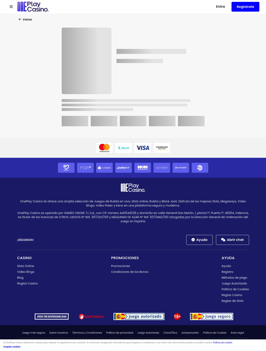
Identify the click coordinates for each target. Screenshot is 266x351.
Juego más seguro (33, 332)
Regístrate (245, 6)
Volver (25, 19)
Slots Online (25, 266)
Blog (20, 278)
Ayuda (199, 239)
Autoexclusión (190, 332)
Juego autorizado (148, 332)
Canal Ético (170, 332)
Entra (220, 6)
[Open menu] (11, 6)
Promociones (125, 257)
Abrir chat (232, 239)
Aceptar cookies (11, 346)
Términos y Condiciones (87, 332)
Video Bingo (25, 272)
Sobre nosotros (58, 332)
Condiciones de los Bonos (129, 272)
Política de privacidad (119, 332)
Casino (24, 257)
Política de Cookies (235, 289)
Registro (227, 272)
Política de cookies (222, 342)
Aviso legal (237, 332)
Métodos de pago (234, 278)
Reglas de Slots (233, 301)
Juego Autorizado (234, 283)
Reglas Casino (27, 283)
